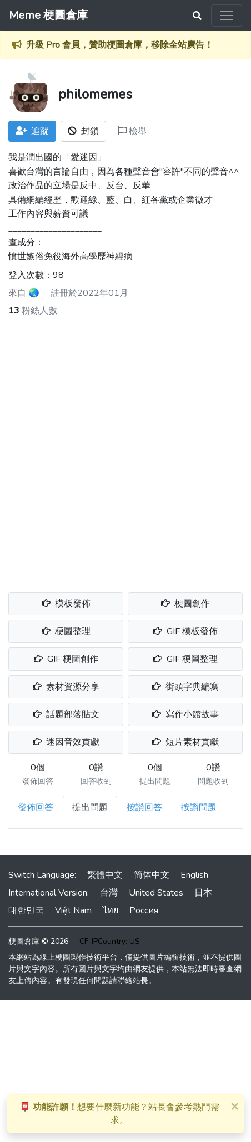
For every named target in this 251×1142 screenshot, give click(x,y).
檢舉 (132, 131)
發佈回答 (35, 807)
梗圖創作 (185, 604)
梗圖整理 (66, 631)
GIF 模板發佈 (185, 631)
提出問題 (90, 807)
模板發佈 (66, 604)
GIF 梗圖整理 (185, 659)
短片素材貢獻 (185, 742)
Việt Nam (73, 910)
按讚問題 (199, 807)
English (194, 875)
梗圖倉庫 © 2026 (38, 941)
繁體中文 (105, 875)
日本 (203, 893)
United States (156, 893)
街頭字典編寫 (185, 687)
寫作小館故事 (185, 714)
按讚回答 (144, 807)
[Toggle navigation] (226, 15)
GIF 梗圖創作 (66, 659)
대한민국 (26, 910)
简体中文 (151, 875)
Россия (143, 910)
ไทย (110, 910)
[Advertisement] (125, 448)
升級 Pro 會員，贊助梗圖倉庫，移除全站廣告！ (119, 45)
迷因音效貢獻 (66, 742)
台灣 (109, 893)
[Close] (234, 1106)
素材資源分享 (66, 687)
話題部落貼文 (66, 714)
